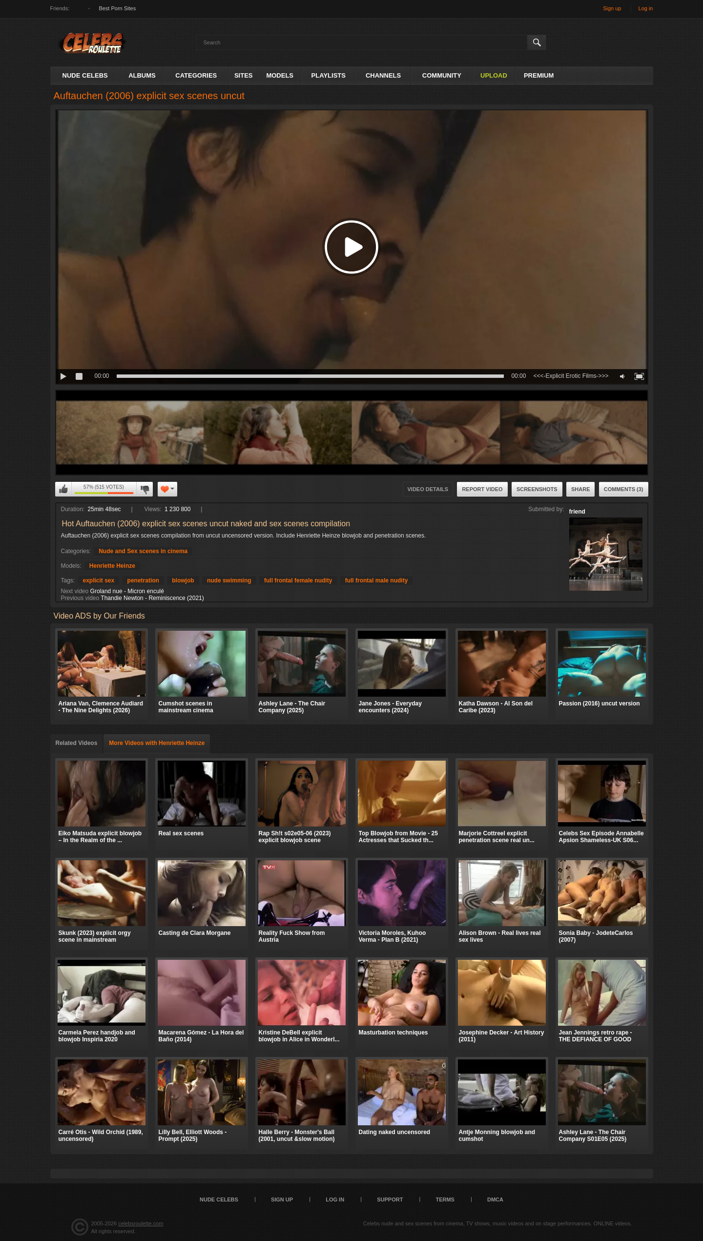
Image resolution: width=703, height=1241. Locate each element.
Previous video (80, 598)
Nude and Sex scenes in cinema (143, 551)
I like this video (63, 489)
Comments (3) (623, 489)
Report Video (482, 489)
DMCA (495, 1199)
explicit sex (99, 580)
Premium (539, 75)
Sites (243, 75)
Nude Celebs (85, 75)
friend (577, 511)
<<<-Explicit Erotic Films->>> (570, 375)
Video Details (428, 489)
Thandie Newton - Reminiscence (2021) (152, 598)
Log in (646, 8)
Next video (75, 591)
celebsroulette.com (140, 1223)
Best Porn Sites (117, 8)
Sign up (612, 8)
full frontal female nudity (298, 580)
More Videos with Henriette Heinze (157, 743)
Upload (493, 75)
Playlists (328, 75)
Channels (383, 75)
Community (441, 75)
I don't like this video (144, 489)
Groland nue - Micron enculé (127, 591)
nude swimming (229, 580)
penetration (143, 580)
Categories (196, 75)
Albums (142, 75)
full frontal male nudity (376, 580)
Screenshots (537, 489)
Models (279, 75)
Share (580, 489)
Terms (445, 1199)
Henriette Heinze (112, 565)
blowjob (183, 580)
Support (390, 1199)
